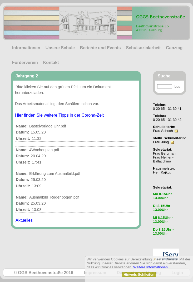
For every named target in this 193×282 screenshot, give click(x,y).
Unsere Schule (60, 48)
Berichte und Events (100, 48)
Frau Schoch (163, 131)
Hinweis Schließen (138, 274)
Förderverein (25, 62)
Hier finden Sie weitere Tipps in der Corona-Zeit (59, 115)
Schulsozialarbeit (143, 48)
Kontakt (51, 62)
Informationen (26, 48)
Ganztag (174, 48)
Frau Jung (161, 142)
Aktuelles (24, 220)
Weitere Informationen (150, 267)
